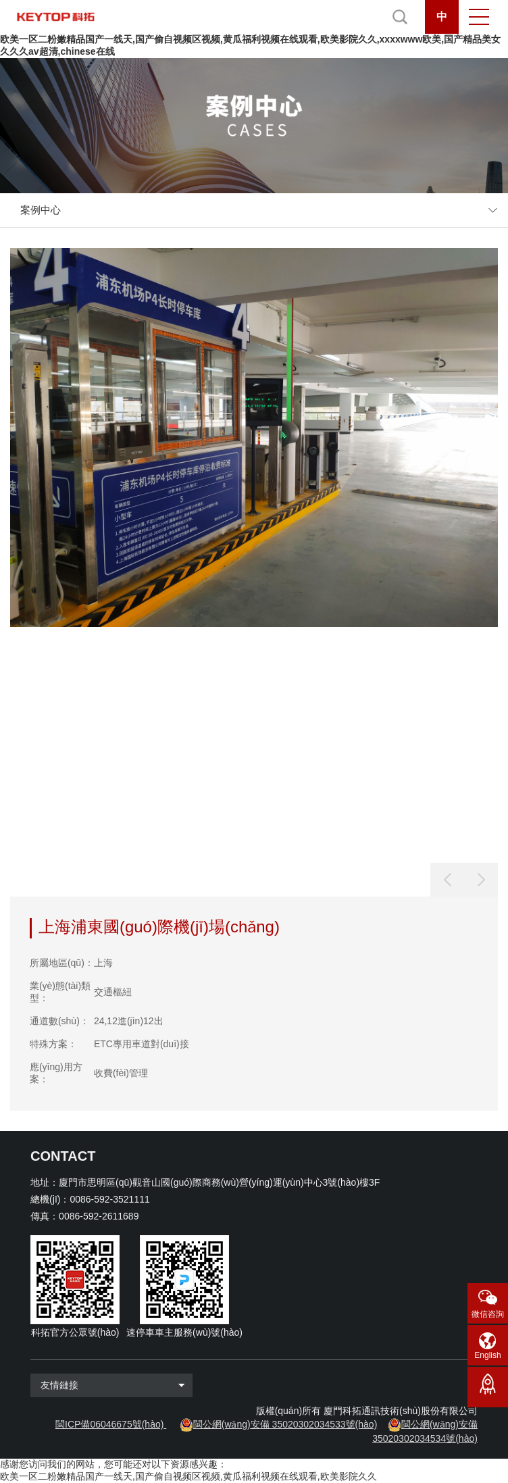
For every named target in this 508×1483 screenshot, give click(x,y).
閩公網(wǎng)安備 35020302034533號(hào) (285, 1424)
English (487, 1355)
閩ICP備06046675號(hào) (109, 1424)
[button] (481, 880)
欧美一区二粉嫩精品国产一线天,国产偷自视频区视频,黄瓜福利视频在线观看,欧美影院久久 (188, 1476)
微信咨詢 (488, 1314)
